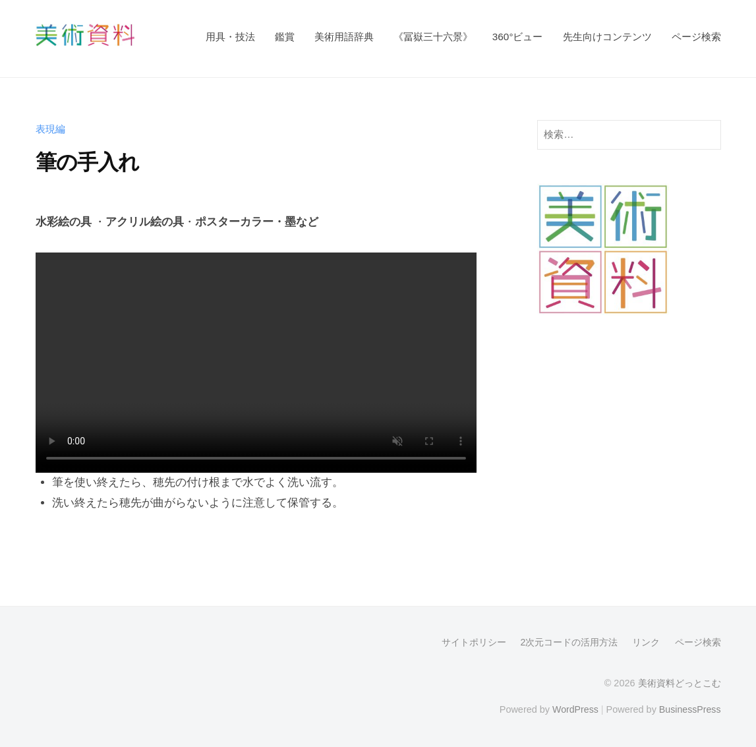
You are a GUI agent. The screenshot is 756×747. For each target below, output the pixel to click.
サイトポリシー (473, 642)
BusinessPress (689, 708)
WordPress (573, 708)
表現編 (50, 128)
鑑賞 (285, 36)
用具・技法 (230, 36)
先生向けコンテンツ (607, 36)
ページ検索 (696, 36)
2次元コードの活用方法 (569, 642)
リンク (646, 642)
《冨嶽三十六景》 (433, 36)
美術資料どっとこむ (679, 683)
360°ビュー (517, 36)
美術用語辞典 (344, 36)
